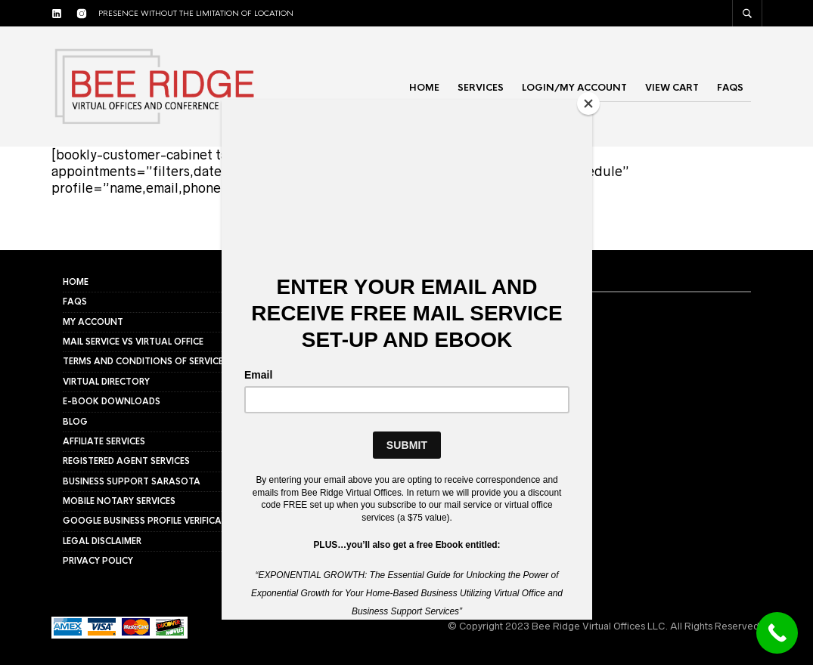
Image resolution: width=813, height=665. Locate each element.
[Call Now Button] (777, 633)
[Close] (588, 103)
